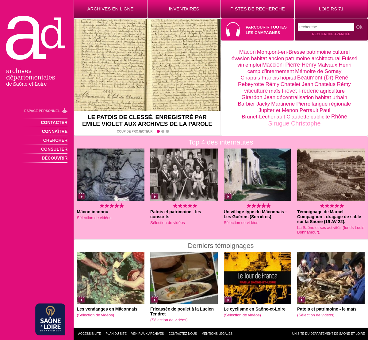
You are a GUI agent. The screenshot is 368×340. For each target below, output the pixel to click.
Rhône (339, 117)
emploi (253, 65)
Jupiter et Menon (279, 110)
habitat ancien (267, 58)
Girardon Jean (259, 97)
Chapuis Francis (260, 78)
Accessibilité (89, 333)
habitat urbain (331, 97)
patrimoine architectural (312, 58)
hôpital (288, 78)
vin (240, 65)
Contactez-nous (183, 333)
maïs (275, 91)
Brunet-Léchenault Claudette (275, 117)
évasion (241, 58)
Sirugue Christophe (294, 123)
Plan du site (115, 333)
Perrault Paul (315, 110)
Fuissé (349, 58)
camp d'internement (270, 71)
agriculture (332, 91)
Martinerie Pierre (290, 104)
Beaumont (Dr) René (322, 78)
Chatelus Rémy (333, 84)
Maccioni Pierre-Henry (289, 65)
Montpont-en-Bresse (281, 52)
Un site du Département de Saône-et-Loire (328, 333)
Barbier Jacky (254, 104)
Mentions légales (216, 333)
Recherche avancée (331, 34)
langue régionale (331, 104)
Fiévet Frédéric (300, 91)
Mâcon (247, 52)
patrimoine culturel (328, 52)
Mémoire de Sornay (318, 71)
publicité (320, 117)
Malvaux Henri (334, 65)
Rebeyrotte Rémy (258, 84)
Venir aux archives (147, 333)
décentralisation (295, 97)
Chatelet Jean (297, 84)
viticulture (256, 90)
